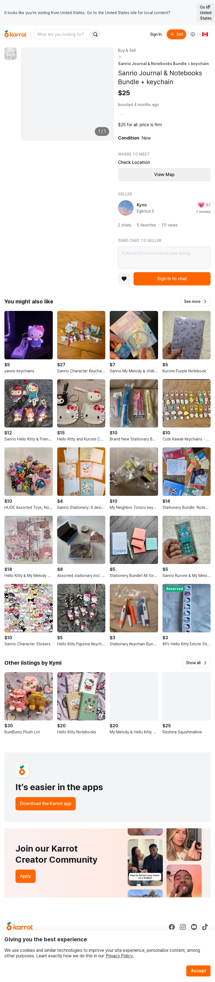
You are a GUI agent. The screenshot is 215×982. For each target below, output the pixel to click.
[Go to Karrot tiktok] (205, 927)
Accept (198, 970)
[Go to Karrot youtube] (194, 927)
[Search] (95, 34)
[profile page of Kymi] (125, 208)
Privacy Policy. (119, 955)
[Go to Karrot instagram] (183, 927)
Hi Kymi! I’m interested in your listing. (164, 258)
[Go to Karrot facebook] (172, 927)
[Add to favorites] (124, 279)
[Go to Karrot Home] (20, 927)
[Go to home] (15, 34)
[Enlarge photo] (67, 94)
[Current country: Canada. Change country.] (205, 34)
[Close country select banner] (209, 6)
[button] (196, 301)
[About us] (193, 34)
